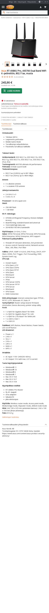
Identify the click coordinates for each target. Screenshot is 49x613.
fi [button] (45, 2)
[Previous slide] (3, 64)
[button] (40, 2)
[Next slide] (46, 64)
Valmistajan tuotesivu (10, 417)
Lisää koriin (11, 90)
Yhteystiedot (31, 2)
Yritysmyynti (22, 2)
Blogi (11, 2)
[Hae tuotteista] (27, 12)
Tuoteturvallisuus (20, 124)
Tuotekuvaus (6, 124)
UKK (15, 2)
